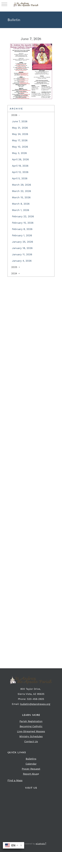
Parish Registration (31, 721)
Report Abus (30, 773)
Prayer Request (31, 768)
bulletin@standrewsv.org (35, 704)
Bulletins (31, 758)
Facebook (22, 839)
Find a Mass (15, 780)
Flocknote (33, 839)
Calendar (31, 763)
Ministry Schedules (31, 736)
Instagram (27, 839)
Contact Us (31, 741)
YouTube (39, 839)
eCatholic (41, 843)
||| (4, 4)
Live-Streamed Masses (31, 731)
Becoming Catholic (31, 726)
